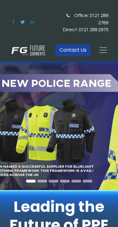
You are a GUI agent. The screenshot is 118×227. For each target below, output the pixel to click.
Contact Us (73, 50)
